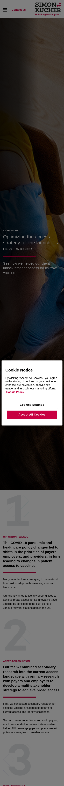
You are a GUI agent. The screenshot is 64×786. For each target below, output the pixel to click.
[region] (32, 393)
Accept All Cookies (32, 414)
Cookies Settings (32, 404)
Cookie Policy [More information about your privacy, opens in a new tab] (15, 392)
